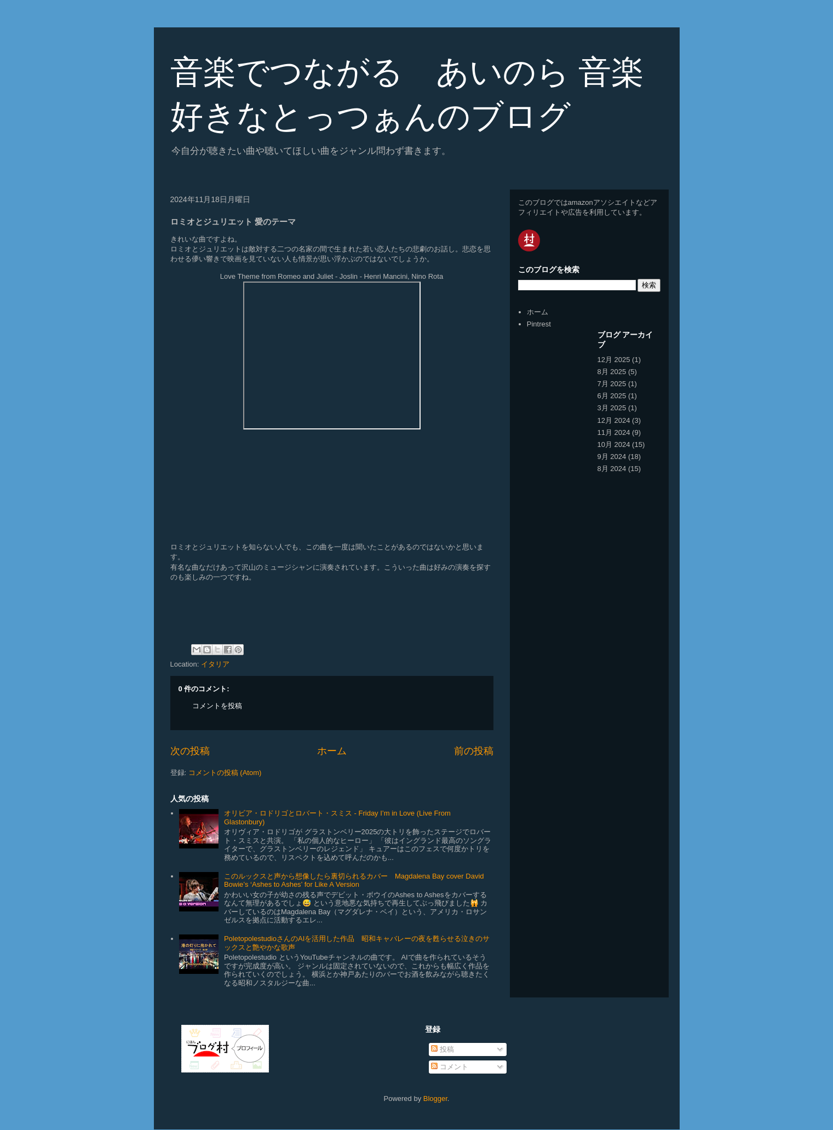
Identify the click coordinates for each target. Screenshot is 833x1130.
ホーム (332, 750)
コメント (449, 1067)
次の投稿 (190, 750)
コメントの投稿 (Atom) (225, 772)
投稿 (442, 1049)
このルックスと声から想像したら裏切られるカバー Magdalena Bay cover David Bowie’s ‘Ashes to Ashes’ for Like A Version (354, 880)
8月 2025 (612, 372)
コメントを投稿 (217, 706)
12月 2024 (614, 420)
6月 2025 (612, 396)
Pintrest (539, 324)
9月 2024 (612, 456)
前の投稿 (473, 750)
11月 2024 (614, 432)
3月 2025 (612, 408)
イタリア (215, 664)
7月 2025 (612, 384)
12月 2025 (614, 359)
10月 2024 (614, 444)
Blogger (435, 1098)
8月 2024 (612, 468)
